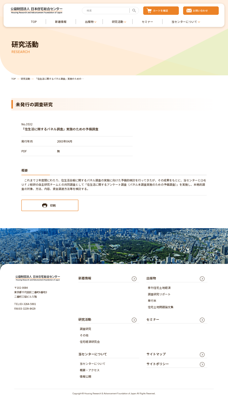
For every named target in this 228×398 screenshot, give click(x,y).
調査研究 (85, 329)
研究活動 (25, 78)
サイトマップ (156, 354)
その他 (84, 335)
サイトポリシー (157, 363)
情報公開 (85, 376)
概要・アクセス (90, 370)
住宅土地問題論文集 (160, 307)
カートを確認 (160, 10)
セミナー (152, 319)
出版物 (151, 278)
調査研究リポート (159, 294)
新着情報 (84, 278)
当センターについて (92, 363)
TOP (13, 78)
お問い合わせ (200, 10)
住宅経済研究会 (90, 342)
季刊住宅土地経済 (159, 288)
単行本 (152, 300)
